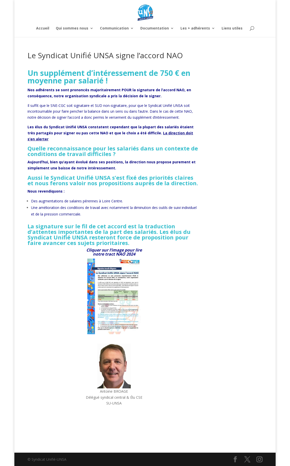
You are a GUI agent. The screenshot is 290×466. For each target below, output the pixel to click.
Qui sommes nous (72, 28)
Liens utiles (232, 28)
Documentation (154, 28)
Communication (114, 28)
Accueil (42, 28)
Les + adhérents (195, 28)
